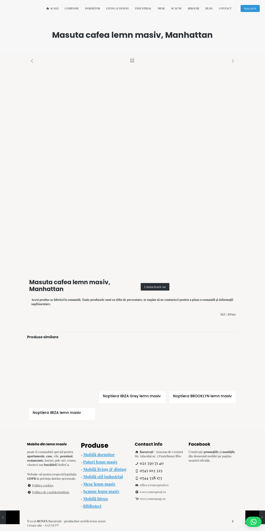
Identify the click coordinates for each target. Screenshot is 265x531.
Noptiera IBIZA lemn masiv (57, 412)
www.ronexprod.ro (153, 492)
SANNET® (52, 525)
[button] (254, 522)
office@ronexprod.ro (154, 485)
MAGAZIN (250, 8)
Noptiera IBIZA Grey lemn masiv (132, 396)
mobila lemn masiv (93, 521)
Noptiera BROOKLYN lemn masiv (202, 396)
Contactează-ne (155, 287)
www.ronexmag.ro (152, 499)
